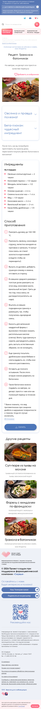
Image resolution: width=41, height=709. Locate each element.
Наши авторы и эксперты (10, 665)
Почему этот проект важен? (11, 668)
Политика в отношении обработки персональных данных (18, 672)
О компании (6, 662)
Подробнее (21, 706)
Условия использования (9, 676)
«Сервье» (19, 574)
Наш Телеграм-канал (24, 590)
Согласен (35, 706)
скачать (20, 427)
